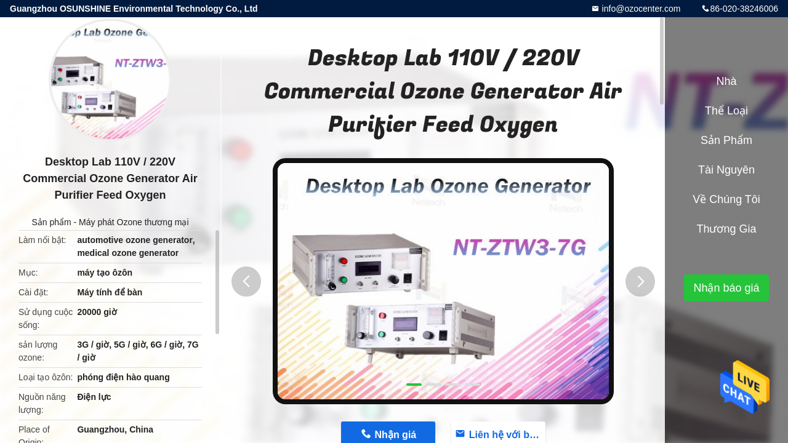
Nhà (726, 81)
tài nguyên (726, 170)
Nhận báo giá (726, 288)
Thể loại (726, 111)
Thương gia (726, 229)
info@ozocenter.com (640, 9)
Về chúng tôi (726, 199)
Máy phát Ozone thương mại (134, 222)
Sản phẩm (51, 222)
